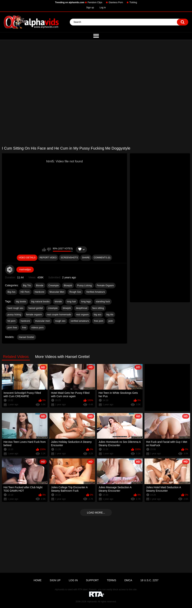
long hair (71, 301)
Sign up (90, 7)
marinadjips (25, 269)
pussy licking (14, 314)
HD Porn (25, 292)
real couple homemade (59, 314)
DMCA (128, 580)
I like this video (44, 249)
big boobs (21, 301)
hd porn (12, 321)
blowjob (67, 308)
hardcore (25, 321)
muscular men (42, 321)
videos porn (37, 327)
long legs (86, 301)
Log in (103, 7)
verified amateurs (80, 321)
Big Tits (27, 285)
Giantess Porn (116, 2)
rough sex (60, 321)
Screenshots (69, 257)
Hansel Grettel (26, 337)
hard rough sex (15, 308)
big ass (97, 314)
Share (86, 257)
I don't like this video (49, 249)
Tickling (133, 2)
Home (37, 580)
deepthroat (81, 308)
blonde (58, 301)
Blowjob (68, 285)
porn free (12, 327)
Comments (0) (102, 257)
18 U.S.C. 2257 (149, 580)
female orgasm (34, 314)
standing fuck (103, 301)
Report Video (48, 257)
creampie (53, 308)
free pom (98, 321)
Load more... (96, 512)
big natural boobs (40, 301)
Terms (111, 580)
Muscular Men (56, 292)
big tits (109, 314)
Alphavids (92, 601)
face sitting (98, 308)
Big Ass (11, 292)
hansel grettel (35, 308)
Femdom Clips (95, 2)
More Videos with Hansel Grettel (62, 357)
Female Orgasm (105, 285)
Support (92, 580)
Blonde (39, 285)
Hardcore (40, 292)
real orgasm (82, 314)
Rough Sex (75, 292)
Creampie (53, 285)
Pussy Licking (84, 285)
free (24, 327)
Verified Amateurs (95, 292)
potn (110, 321)
